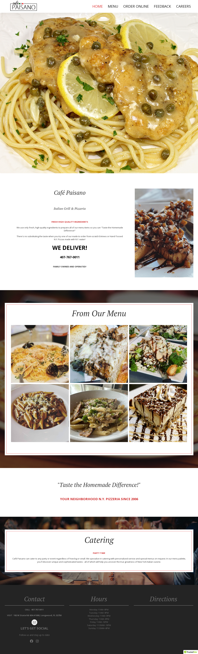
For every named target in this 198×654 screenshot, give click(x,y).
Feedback (162, 6)
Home (97, 6)
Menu (113, 6)
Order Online (136, 6)
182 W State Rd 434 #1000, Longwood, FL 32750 (37, 615)
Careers (183, 6)
